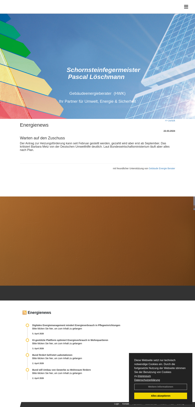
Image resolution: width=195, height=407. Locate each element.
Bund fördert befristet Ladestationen (52, 355)
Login (116, 404)
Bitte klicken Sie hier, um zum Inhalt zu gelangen (57, 328)
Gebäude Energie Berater (162, 168)
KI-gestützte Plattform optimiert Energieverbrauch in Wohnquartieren (70, 340)
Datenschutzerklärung (147, 380)
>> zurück (170, 120)
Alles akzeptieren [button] (160, 395)
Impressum (144, 376)
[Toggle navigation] (186, 9)
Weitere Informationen (160, 386)
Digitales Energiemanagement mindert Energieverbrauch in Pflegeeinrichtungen (76, 325)
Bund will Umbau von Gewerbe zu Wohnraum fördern (61, 370)
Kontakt (125, 404)
